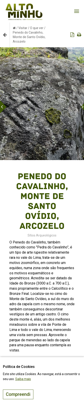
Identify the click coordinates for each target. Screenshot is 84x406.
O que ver (36, 28)
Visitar (22, 28)
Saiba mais (23, 379)
